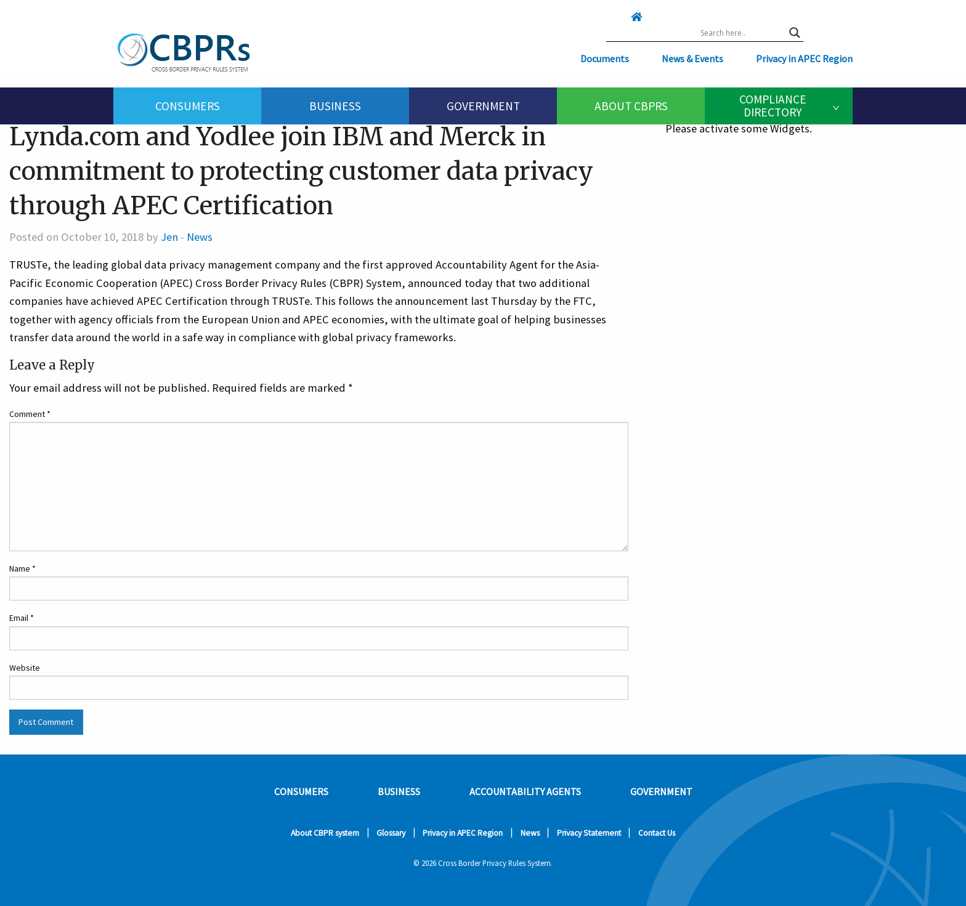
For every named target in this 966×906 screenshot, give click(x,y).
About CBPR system (325, 833)
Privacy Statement (589, 833)
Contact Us (656, 833)
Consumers (187, 106)
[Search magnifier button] (794, 32)
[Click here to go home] (611, 16)
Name (22, 568)
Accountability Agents (525, 791)
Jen (169, 237)
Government (483, 106)
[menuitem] (187, 105)
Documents (604, 58)
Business (335, 106)
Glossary (390, 833)
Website (24, 667)
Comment (30, 413)
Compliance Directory (772, 105)
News (200, 237)
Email (21, 617)
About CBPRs (631, 106)
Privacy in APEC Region (804, 58)
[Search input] (741, 32)
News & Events (692, 58)
